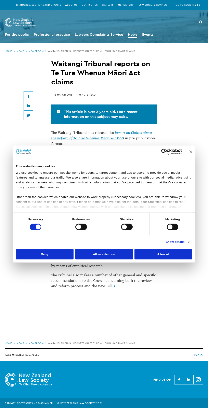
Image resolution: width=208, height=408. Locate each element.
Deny (44, 254)
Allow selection (104, 254)
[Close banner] (191, 151)
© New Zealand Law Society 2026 (80, 403)
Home (10, 51)
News (22, 51)
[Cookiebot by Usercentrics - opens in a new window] (164, 152)
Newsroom (37, 51)
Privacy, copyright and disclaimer (29, 403)
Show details (175, 242)
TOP (198, 355)
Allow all (163, 254)
